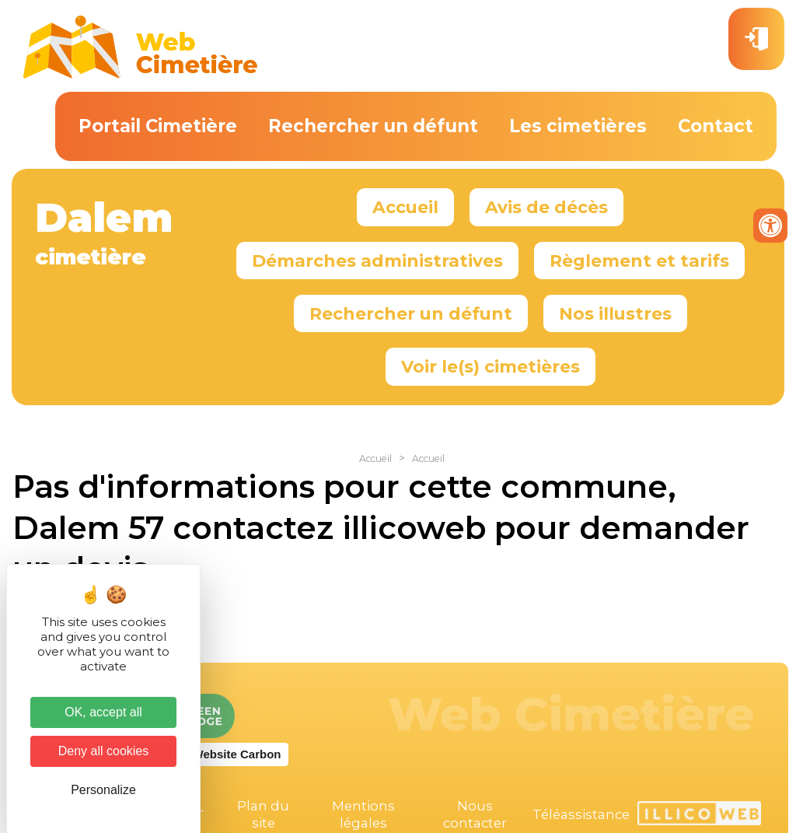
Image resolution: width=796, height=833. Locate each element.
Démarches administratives (377, 260)
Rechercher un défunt (373, 126)
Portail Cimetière (158, 126)
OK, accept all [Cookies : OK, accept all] (103, 712)
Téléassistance (581, 814)
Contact (715, 126)
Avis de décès (546, 207)
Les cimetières (578, 126)
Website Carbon (237, 754)
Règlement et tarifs (639, 260)
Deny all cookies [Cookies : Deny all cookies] (103, 751)
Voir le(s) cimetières (490, 366)
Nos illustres (615, 313)
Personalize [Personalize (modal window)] (103, 789)
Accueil (405, 207)
